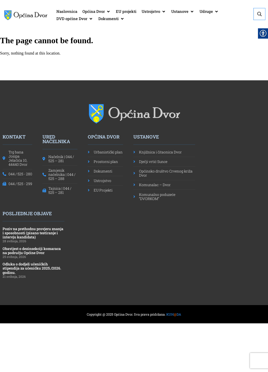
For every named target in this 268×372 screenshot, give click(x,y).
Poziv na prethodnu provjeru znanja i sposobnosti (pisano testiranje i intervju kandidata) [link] (33, 232)
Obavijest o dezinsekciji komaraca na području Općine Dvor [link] (32, 250)
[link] (26, 15)
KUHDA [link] (173, 314)
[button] (96, 11)
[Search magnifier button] (259, 14)
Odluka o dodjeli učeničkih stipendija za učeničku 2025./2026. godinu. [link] (32, 268)
